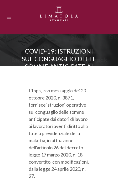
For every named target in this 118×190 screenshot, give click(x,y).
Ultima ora (75, 91)
